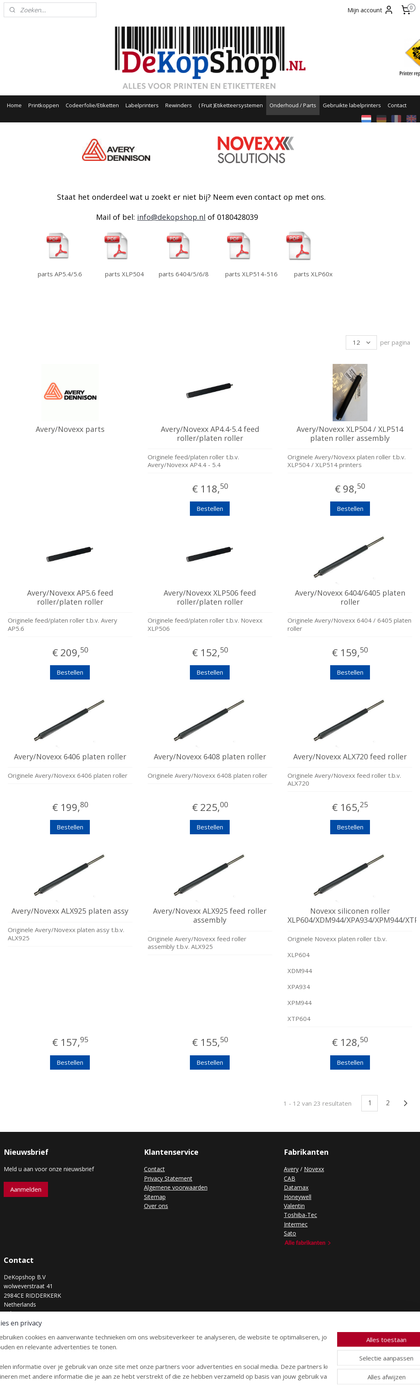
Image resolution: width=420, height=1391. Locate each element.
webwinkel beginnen (228, 1376)
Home (14, 105)
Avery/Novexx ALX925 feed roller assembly (210, 916)
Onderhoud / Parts (292, 105)
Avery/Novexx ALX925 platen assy (69, 911)
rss (196, 1376)
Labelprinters (142, 105)
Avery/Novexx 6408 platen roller (210, 756)
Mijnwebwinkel (299, 1376)
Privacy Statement (168, 1178)
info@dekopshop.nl (171, 217)
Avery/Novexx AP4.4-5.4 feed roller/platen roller (210, 434)
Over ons (156, 1206)
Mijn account (370, 10)
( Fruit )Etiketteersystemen (231, 105)
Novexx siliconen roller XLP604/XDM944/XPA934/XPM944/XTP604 (350, 916)
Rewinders (178, 105)
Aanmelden (25, 1189)
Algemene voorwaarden (176, 1187)
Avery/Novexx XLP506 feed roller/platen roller (210, 597)
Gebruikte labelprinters (352, 105)
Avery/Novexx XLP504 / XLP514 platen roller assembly (350, 434)
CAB (289, 1178)
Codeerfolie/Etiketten (92, 105)
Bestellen (209, 509)
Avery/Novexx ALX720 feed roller (350, 756)
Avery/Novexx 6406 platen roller (70, 756)
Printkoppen (43, 105)
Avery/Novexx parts (70, 429)
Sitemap (155, 1197)
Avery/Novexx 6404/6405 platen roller (350, 597)
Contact (397, 105)
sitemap (179, 1376)
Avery (291, 1169)
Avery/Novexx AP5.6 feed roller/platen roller (70, 597)
